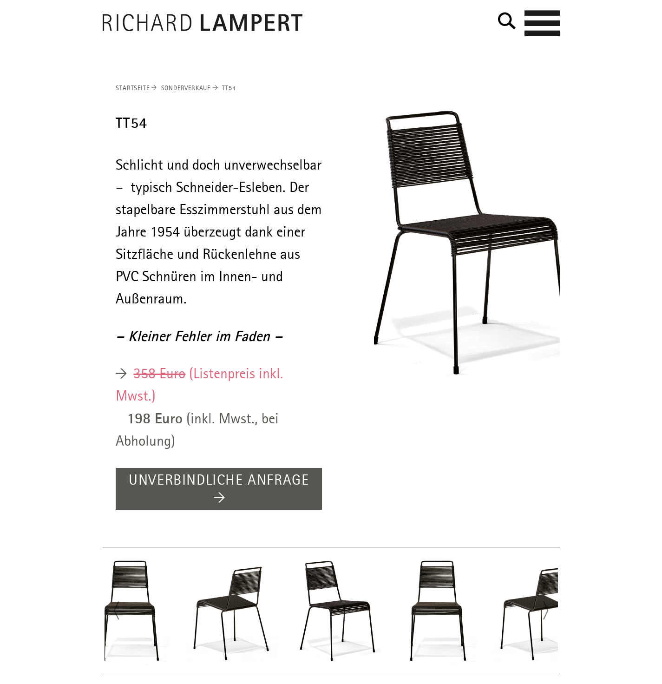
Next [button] (548, 611)
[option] (466, 244)
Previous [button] (114, 611)
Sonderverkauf (189, 88)
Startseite (136, 88)
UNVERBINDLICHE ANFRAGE (219, 490)
